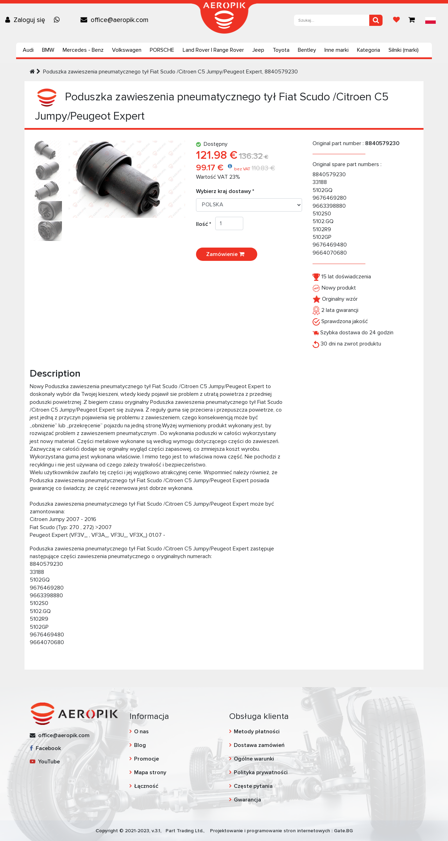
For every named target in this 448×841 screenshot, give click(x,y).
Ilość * (205, 224)
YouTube (45, 761)
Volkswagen (126, 50)
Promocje (146, 758)
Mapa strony (150, 772)
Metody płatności (257, 731)
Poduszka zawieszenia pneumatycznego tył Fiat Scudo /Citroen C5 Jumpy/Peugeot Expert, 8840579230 (170, 71)
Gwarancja (247, 799)
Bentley (307, 50)
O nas (141, 731)
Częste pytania (253, 786)
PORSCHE (162, 50)
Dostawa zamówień (259, 745)
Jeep (258, 50)
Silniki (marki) (403, 50)
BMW (48, 50)
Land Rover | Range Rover (213, 50)
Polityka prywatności (261, 772)
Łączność (146, 786)
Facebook (45, 748)
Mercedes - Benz (83, 50)
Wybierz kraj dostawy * (225, 191)
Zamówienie (226, 254)
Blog (140, 745)
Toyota (281, 50)
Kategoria (368, 50)
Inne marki (336, 50)
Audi (28, 50)
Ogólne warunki (254, 758)
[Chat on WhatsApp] (58, 20)
